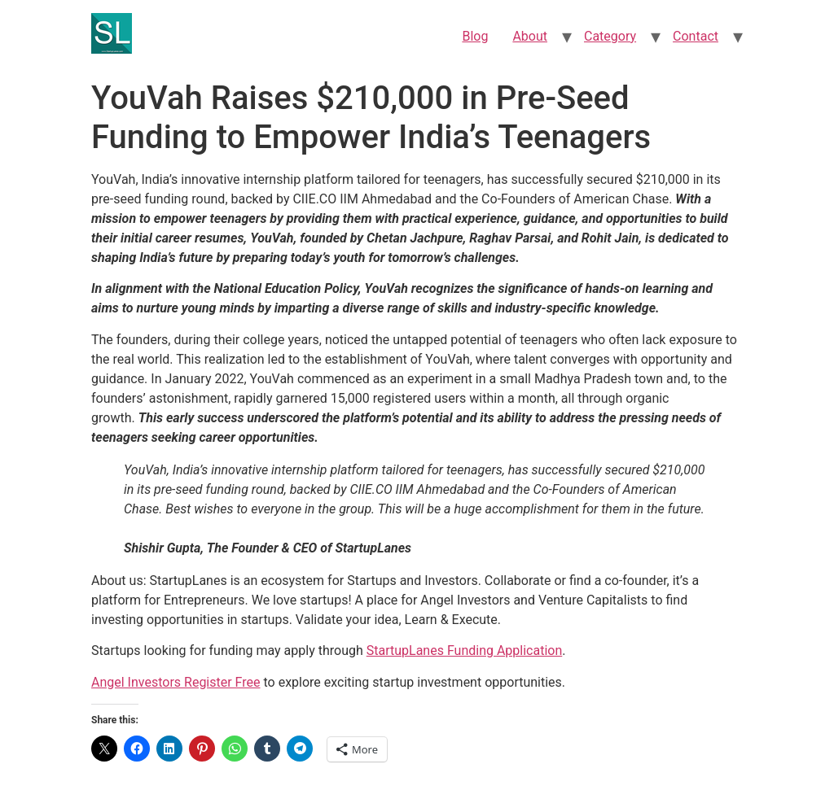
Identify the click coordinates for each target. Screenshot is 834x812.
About (529, 36)
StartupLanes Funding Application (465, 650)
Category (610, 36)
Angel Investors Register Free (176, 682)
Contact (695, 36)
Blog (475, 36)
